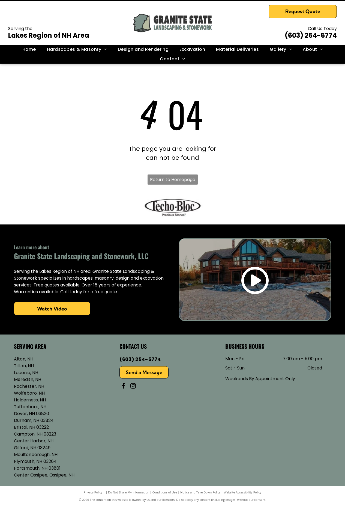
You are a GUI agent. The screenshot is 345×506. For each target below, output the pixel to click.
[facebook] (123, 386)
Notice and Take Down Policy (200, 492)
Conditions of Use (164, 492)
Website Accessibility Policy (242, 492)
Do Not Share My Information (128, 492)
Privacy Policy (93, 492)
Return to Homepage (172, 179)
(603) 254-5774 (311, 35)
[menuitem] (29, 49)
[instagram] (133, 386)
